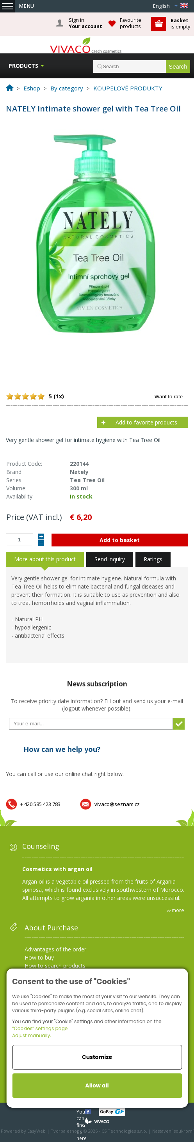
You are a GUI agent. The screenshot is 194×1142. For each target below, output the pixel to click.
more (178, 910)
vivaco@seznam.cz (117, 804)
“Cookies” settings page (40, 1028)
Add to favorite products (146, 422)
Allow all (97, 1085)
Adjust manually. (31, 1035)
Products (23, 65)
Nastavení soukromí (173, 1131)
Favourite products (130, 23)
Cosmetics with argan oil (57, 869)
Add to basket (120, 540)
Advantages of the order (55, 949)
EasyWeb (36, 1131)
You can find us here (82, 1111)
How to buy (39, 957)
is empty (180, 23)
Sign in (85, 23)
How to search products (55, 965)
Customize (97, 1057)
